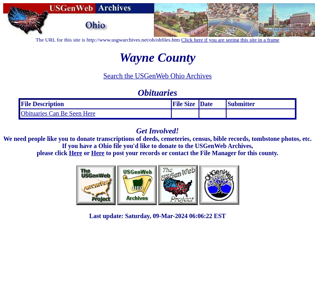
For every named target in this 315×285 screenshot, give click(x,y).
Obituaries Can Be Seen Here (58, 113)
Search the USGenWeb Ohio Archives (157, 76)
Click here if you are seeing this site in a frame (230, 40)
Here (75, 153)
